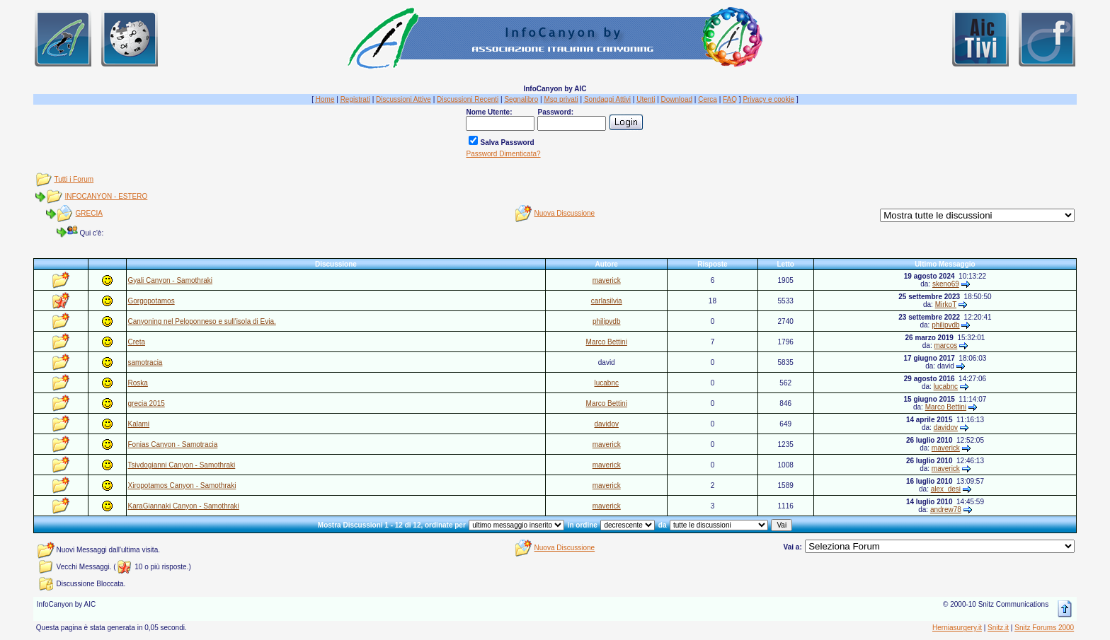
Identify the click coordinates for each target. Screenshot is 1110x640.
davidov (606, 424)
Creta (136, 342)
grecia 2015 (146, 403)
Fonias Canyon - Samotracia (173, 444)
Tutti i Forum (73, 179)
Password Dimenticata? (503, 154)
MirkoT (945, 304)
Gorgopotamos (151, 301)
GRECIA (89, 213)
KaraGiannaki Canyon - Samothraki (183, 506)
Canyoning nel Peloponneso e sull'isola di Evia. (202, 321)
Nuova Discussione (564, 213)
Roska (138, 383)
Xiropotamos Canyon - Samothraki (182, 485)
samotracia (145, 362)
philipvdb (606, 321)
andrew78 (945, 509)
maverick (607, 280)
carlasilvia (606, 301)
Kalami (139, 424)
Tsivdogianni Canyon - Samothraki (182, 465)
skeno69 (945, 284)
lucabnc (606, 383)
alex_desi (946, 489)
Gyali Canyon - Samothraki (170, 280)
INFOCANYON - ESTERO (106, 196)
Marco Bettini (606, 342)
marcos (945, 345)
